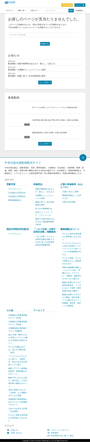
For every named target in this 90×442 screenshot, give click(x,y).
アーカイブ (39, 310)
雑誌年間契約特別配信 (17, 229)
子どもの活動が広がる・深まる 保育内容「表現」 (17, 350)
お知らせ (34, 10)
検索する (45, 44)
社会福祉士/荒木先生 (17, 193)
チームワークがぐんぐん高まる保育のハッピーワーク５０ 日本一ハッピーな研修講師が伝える (71, 248)
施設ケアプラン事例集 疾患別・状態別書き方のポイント (17, 371)
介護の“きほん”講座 (70, 192)
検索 (71, 10)
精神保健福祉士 (14, 200)
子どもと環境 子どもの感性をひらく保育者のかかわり (71, 261)
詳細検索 (80, 10)
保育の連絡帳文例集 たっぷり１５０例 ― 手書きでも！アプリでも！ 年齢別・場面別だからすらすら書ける (71, 273)
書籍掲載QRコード (69, 229)
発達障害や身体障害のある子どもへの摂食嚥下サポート (17, 402)
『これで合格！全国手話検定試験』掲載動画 (44, 230)
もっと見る (45, 83)
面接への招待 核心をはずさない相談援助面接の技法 (44, 222)
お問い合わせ (15, 433)
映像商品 (37, 184)
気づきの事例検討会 (43, 209)
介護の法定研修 (68, 202)
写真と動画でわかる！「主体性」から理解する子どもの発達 (17, 393)
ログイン (79, 5)
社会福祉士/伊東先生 (17, 197)
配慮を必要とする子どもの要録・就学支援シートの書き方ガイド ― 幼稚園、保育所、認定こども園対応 (71, 300)
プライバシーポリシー (59, 430)
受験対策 (10, 184)
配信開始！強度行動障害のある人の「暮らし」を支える (31, 64)
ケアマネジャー (14, 189)
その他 (9, 310)
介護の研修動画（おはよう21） (71, 185)
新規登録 (67, 5)
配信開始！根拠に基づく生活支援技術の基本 (27, 76)
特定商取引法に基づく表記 (61, 436)
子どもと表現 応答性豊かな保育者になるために (71, 237)
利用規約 (53, 433)
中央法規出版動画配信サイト (23, 162)
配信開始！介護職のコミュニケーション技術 (27, 70)
